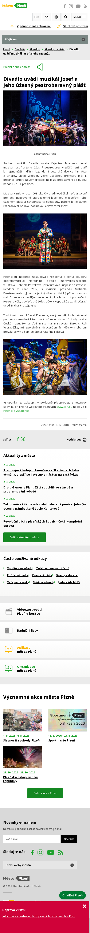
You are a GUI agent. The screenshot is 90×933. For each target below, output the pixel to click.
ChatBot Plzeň (72, 895)
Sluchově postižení (75, 26)
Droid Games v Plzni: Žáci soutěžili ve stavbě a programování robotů (38, 489)
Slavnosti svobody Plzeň (21, 740)
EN (56, 17)
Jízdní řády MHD (69, 582)
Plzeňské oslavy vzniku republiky (20, 779)
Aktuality (35, 49)
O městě (20, 49)
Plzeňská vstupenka (16, 411)
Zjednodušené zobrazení (34, 26)
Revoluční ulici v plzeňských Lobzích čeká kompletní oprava (42, 523)
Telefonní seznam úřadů (52, 568)
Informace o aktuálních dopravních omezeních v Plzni (38, 916)
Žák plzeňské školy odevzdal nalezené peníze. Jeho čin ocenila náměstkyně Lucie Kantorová (44, 506)
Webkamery (36, 17)
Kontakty (46, 17)
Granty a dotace (67, 575)
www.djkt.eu (64, 407)
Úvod (6, 49)
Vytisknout (74, 439)
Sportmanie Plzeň (61, 740)
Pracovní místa (42, 575)
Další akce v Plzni (45, 793)
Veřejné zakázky (18, 582)
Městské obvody (43, 582)
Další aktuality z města (24, 537)
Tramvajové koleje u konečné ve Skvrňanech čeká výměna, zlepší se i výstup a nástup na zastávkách (41, 472)
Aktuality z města (54, 49)
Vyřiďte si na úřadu (19, 568)
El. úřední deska (17, 575)
